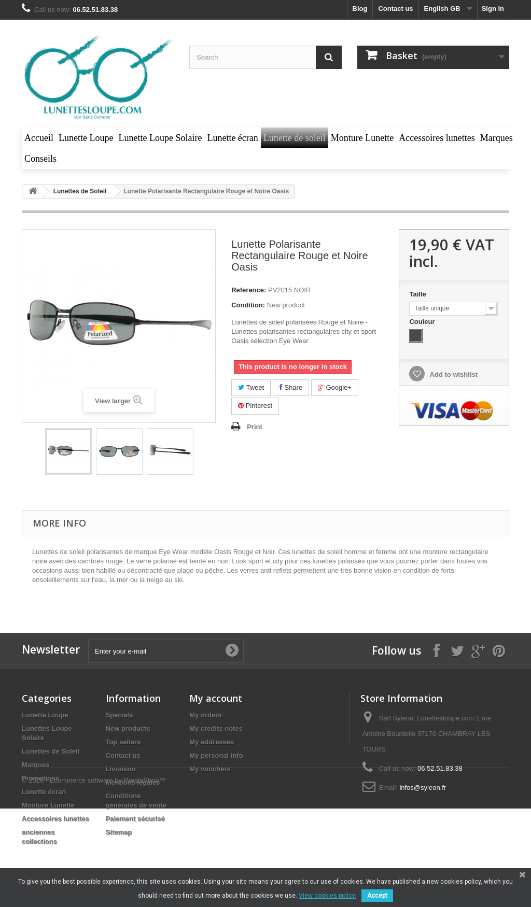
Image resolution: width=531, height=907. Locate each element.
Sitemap (119, 832)
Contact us (395, 8)
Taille (418, 294)
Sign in (493, 8)
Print (254, 427)
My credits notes (216, 728)
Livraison (121, 769)
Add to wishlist (453, 374)
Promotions (40, 778)
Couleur (423, 321)
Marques (35, 765)
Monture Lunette (48, 805)
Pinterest (255, 405)
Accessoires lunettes (55, 819)
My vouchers (209, 769)
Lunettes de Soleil (50, 751)
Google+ (335, 387)
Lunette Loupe (45, 715)
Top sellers (123, 742)
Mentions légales (133, 782)
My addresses (211, 742)
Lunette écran (44, 792)
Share (291, 387)
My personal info (216, 755)
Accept (377, 895)
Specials (119, 715)
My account (215, 698)
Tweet (251, 387)
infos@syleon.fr (422, 787)
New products (128, 728)
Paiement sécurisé (135, 819)
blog (360, 8)
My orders (205, 715)
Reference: (248, 290)
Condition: (248, 305)
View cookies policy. (327, 895)
